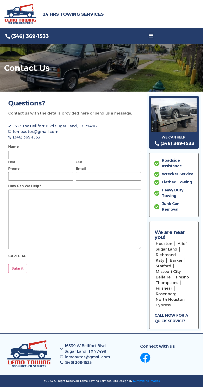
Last (79, 161)
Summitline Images (146, 380)
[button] (151, 35)
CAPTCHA (17, 256)
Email (81, 168)
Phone (14, 168)
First (11, 161)
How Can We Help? (24, 186)
